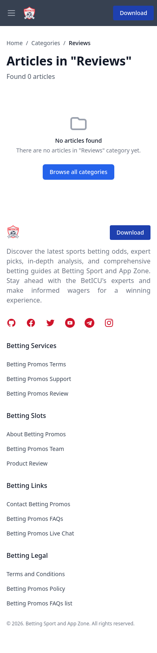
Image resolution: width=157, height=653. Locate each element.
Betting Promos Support (39, 379)
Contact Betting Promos (38, 504)
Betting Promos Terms (36, 364)
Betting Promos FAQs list (39, 603)
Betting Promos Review (37, 393)
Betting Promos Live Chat (40, 533)
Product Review (27, 463)
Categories (45, 43)
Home (15, 43)
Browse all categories (78, 172)
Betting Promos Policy (36, 588)
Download (133, 13)
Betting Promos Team (35, 449)
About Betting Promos (36, 434)
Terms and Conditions (36, 574)
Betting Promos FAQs (35, 518)
